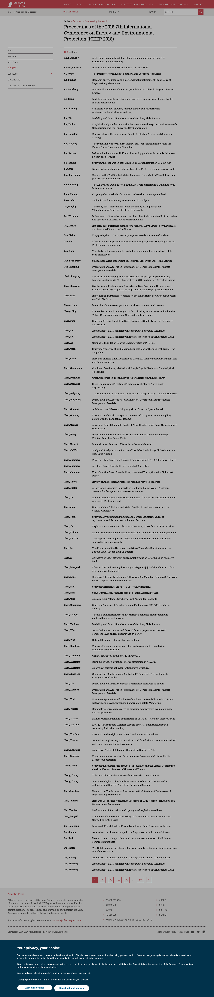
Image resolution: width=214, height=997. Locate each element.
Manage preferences (28, 980)
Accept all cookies (34, 988)
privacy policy (32, 974)
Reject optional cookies (72, 988)
